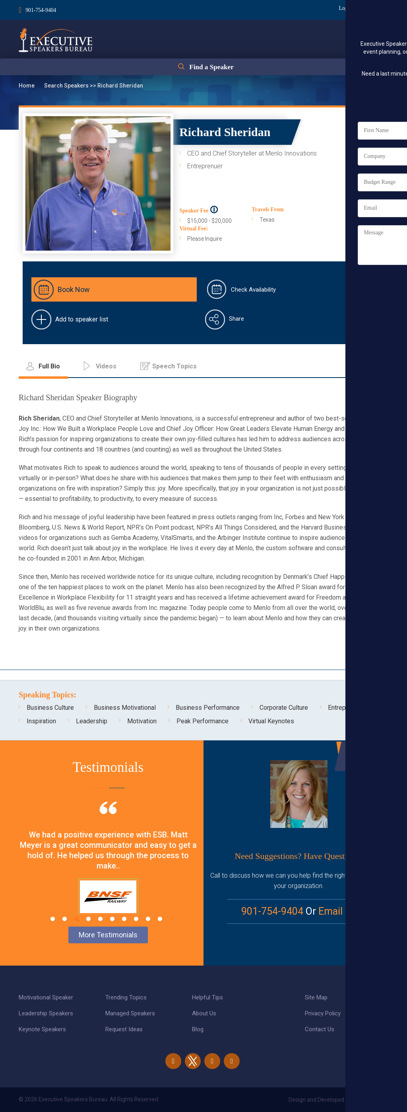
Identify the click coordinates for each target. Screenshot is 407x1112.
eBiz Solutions (370, 1099)
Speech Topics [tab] (174, 366)
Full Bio (362, 197)
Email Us (337, 911)
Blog (198, 1029)
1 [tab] (52, 919)
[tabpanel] (108, 868)
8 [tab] (136, 919)
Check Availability (253, 289)
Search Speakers (67, 85)
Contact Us (319, 1029)
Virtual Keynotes (271, 721)
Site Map (316, 997)
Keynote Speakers (42, 1029)
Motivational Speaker (46, 997)
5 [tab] (100, 919)
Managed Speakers (130, 1013)
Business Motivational (125, 707)
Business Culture (50, 707)
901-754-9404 (41, 9)
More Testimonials (108, 935)
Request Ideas (124, 1029)
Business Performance (208, 707)
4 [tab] (88, 919)
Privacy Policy (323, 1013)
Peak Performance (202, 721)
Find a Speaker (211, 68)
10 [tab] (160, 919)
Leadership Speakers (46, 1013)
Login (342, 8)
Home (27, 85)
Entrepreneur (345, 707)
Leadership (91, 721)
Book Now (74, 289)
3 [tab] (76, 919)
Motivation (142, 721)
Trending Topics (126, 997)
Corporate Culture (284, 707)
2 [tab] (64, 919)
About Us (204, 1013)
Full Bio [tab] (49, 366)
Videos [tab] (106, 366)
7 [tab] (124, 919)
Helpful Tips (207, 997)
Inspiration (41, 721)
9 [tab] (148, 919)
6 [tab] (112, 919)
